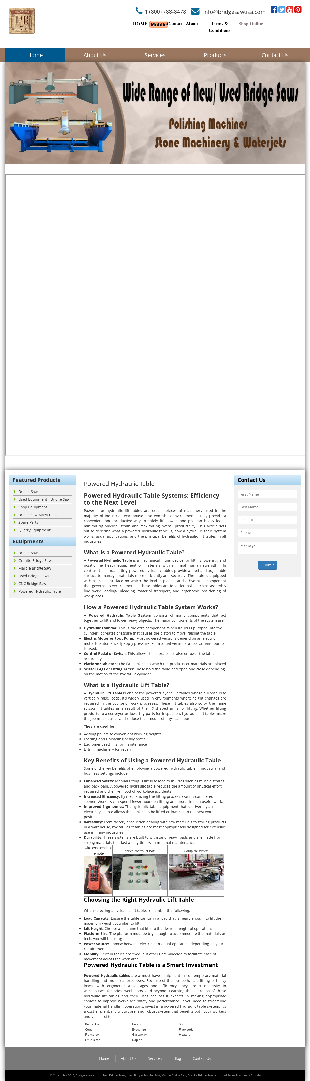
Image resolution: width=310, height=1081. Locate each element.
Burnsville (92, 1024)
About (192, 23)
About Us (95, 55)
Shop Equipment (30, 507)
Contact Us (275, 55)
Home (35, 55)
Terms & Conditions (219, 27)
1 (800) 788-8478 (165, 11)
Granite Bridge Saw (32, 560)
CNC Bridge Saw (29, 583)
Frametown (93, 1034)
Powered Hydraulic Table (37, 591)
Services (155, 55)
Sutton (183, 1024)
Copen (89, 1029)
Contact (175, 23)
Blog (177, 1058)
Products (215, 55)
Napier (137, 1040)
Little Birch (92, 1040)
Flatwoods (186, 1029)
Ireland (137, 1024)
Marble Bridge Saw (32, 568)
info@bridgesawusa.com (234, 11)
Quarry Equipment (32, 530)
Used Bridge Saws (31, 575)
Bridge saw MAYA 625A (35, 514)
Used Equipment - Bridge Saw (41, 499)
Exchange (139, 1029)
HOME (140, 23)
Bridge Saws (26, 491)
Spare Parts (25, 522)
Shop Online (250, 23)
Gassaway (139, 1034)
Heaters (185, 1034)
